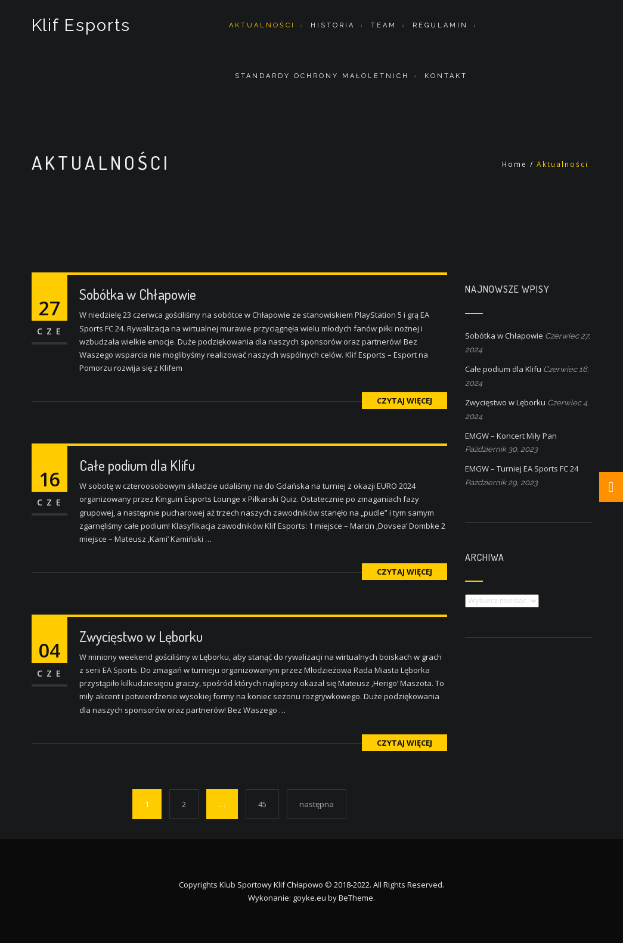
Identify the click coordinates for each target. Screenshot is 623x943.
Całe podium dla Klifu (137, 465)
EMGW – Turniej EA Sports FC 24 (521, 468)
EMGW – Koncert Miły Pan (511, 435)
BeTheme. (357, 897)
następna (316, 804)
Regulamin (440, 25)
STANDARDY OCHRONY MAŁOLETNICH (322, 76)
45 (262, 804)
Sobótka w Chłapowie (137, 294)
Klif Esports (81, 25)
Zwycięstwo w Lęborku (141, 636)
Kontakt (445, 76)
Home (514, 164)
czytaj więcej (404, 400)
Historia (333, 25)
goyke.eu (309, 897)
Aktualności (262, 25)
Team (383, 25)
